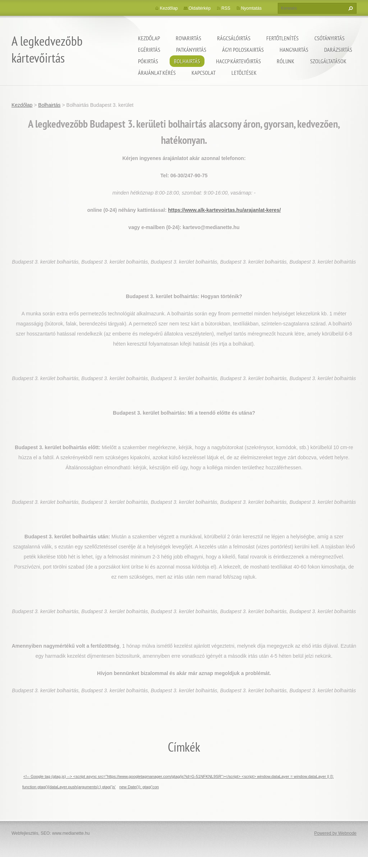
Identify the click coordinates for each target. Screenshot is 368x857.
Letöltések (244, 72)
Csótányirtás (329, 38)
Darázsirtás (338, 49)
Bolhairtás (187, 61)
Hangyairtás (294, 49)
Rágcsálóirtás (233, 38)
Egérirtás (149, 49)
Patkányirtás (191, 49)
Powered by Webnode (335, 833)
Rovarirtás (188, 38)
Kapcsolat (204, 72)
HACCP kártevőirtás (238, 61)
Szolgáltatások (328, 61)
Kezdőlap (149, 38)
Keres (349, 8)
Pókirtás (148, 61)
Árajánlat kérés (157, 72)
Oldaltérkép (200, 8)
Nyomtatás (251, 8)
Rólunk (285, 61)
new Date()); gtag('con (139, 787)
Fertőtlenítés (282, 38)
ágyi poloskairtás (243, 49)
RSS (225, 8)
